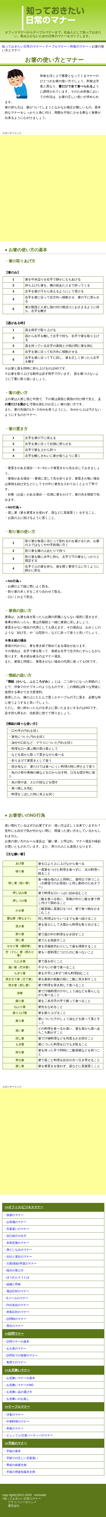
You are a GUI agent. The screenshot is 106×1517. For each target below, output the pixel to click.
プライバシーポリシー (22, 1502)
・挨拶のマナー (14, 1215)
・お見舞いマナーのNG (19, 1385)
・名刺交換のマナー (16, 1242)
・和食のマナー (14, 1428)
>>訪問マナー (14, 1333)
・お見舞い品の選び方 (18, 1392)
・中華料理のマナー (16, 1421)
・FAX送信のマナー (16, 1305)
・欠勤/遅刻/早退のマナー (20, 1263)
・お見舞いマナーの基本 (19, 1378)
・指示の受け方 (14, 1270)
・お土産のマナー (15, 1348)
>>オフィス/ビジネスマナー (24, 1207)
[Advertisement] (53, 188)
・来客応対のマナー (16, 1312)
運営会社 (13, 1505)
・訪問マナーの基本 (16, 1341)
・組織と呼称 (12, 1284)
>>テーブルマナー (17, 1406)
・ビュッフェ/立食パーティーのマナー (28, 1435)
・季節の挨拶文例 (15, 1465)
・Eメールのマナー (16, 1298)
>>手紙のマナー (16, 1443)
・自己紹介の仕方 (15, 1236)
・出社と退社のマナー (18, 1256)
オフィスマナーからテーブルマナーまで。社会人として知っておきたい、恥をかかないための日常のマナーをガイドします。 (53, 32)
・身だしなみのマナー (18, 1249)
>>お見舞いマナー (17, 1370)
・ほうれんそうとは (16, 1277)
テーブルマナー (56, 46)
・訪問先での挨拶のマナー (21, 1355)
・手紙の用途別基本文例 (19, 1472)
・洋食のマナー (14, 1414)
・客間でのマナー (15, 1362)
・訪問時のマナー (15, 1319)
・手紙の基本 (12, 1451)
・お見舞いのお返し (16, 1399)
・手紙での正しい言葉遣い (21, 1458)
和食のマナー (79, 46)
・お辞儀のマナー (15, 1222)
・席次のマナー (14, 1325)
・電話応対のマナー (16, 1291)
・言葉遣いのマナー (16, 1229)
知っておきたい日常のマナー (22, 46)
